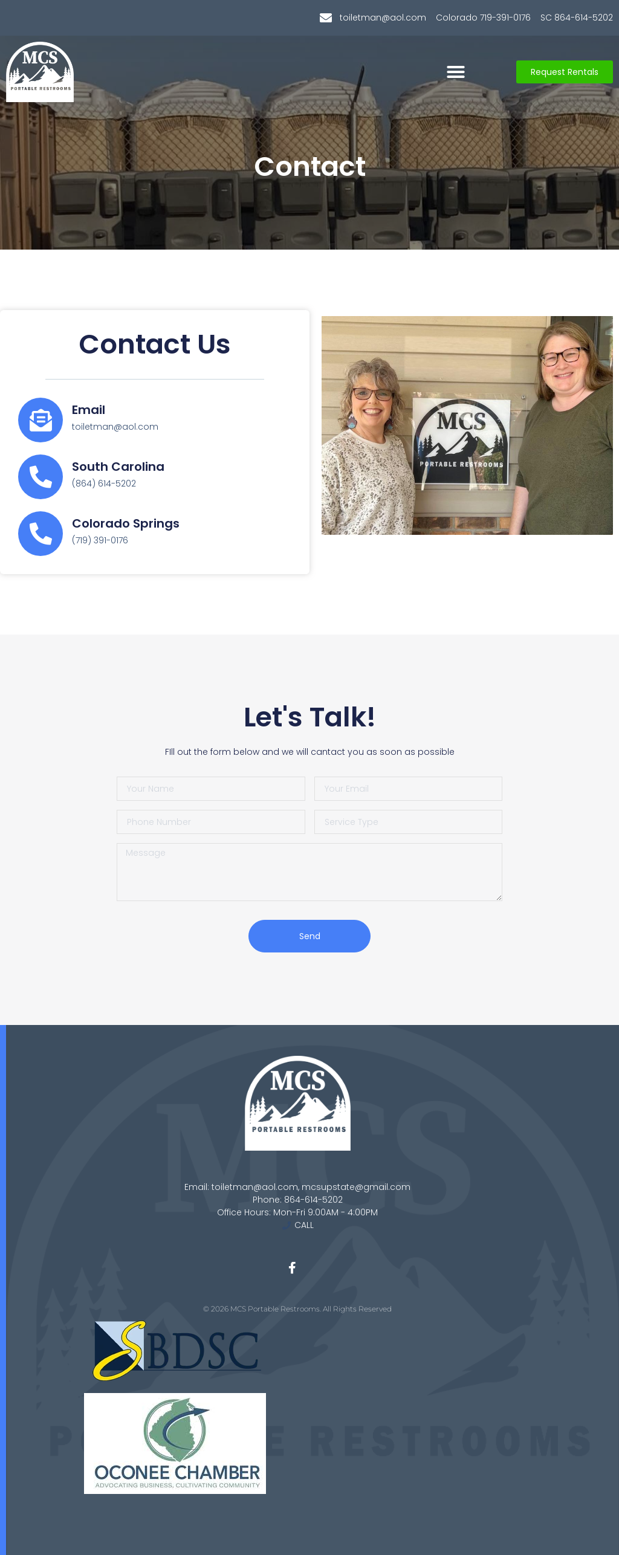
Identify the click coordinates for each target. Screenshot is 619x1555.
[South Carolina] (40, 476)
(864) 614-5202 (104, 483)
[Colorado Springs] (40, 533)
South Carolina (118, 466)
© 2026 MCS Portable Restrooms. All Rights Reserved (297, 1308)
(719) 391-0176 (100, 540)
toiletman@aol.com (115, 427)
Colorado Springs (126, 523)
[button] (455, 71)
